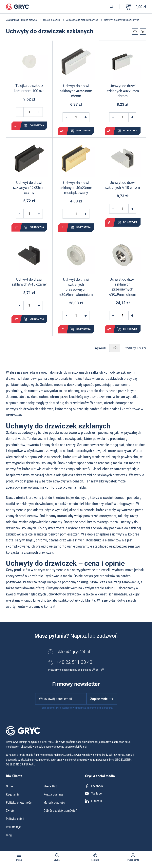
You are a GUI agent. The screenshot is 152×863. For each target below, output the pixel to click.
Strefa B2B (50, 786)
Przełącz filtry (135, 31)
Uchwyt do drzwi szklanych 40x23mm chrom (76, 91)
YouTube (93, 793)
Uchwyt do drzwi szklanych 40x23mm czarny (29, 187)
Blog (9, 835)
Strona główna (29, 20)
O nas (9, 786)
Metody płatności (55, 802)
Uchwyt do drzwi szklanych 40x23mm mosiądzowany (76, 188)
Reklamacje (13, 827)
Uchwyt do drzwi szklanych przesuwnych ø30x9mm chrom (122, 286)
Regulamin (13, 794)
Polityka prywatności (19, 802)
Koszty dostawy (53, 794)
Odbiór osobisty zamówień (60, 811)
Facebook (94, 786)
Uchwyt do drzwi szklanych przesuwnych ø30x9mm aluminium (76, 287)
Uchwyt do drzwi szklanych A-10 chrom (122, 185)
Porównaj (15, 126)
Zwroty (10, 811)
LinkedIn (93, 801)
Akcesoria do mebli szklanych (82, 20)
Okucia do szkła (51, 20)
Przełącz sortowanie (143, 31)
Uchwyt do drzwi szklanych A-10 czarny (29, 281)
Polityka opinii (15, 819)
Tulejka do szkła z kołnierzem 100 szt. (29, 88)
